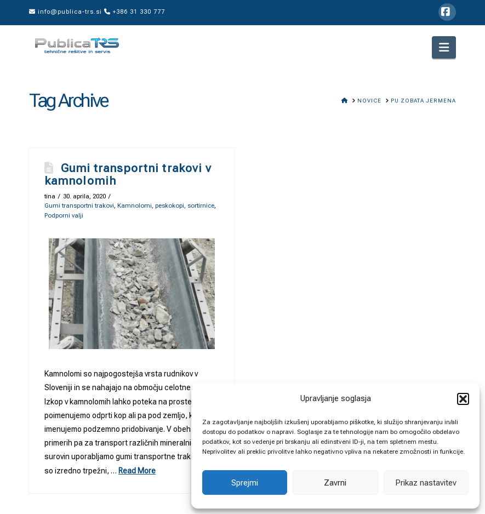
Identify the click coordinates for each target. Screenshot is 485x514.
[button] (463, 398)
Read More (137, 470)
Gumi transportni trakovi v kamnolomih (128, 174)
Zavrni (335, 483)
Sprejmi (244, 483)
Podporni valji (63, 215)
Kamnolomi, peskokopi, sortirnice (165, 205)
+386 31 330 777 (134, 11)
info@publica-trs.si (65, 11)
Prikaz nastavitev (426, 483)
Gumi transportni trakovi (79, 205)
